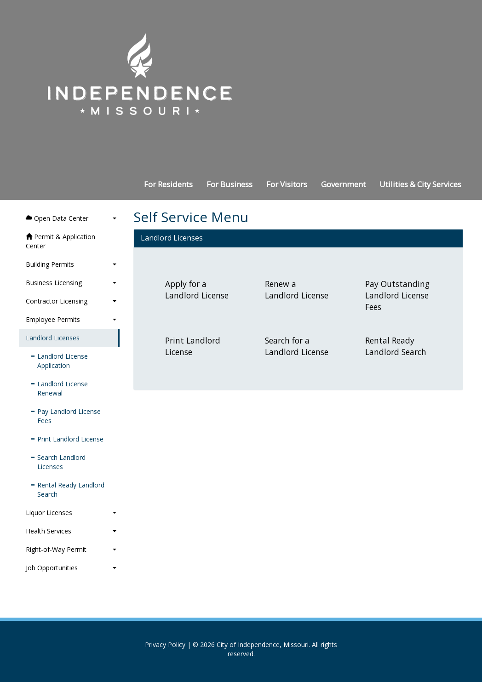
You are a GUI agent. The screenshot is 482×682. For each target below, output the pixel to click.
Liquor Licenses (71, 512)
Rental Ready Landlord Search (67, 490)
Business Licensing (71, 282)
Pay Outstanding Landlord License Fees (397, 295)
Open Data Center (71, 218)
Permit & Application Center (60, 241)
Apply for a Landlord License (197, 289)
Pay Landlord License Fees (65, 416)
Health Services (71, 531)
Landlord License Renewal (59, 388)
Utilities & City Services (420, 184)
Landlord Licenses (53, 337)
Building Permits (71, 264)
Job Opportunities (71, 567)
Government (343, 184)
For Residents (168, 184)
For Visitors (286, 184)
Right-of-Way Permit (71, 549)
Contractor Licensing (71, 301)
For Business (229, 184)
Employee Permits (71, 319)
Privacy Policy (165, 644)
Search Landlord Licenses (58, 462)
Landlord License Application (59, 361)
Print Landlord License (66, 439)
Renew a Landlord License (296, 289)
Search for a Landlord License (296, 346)
